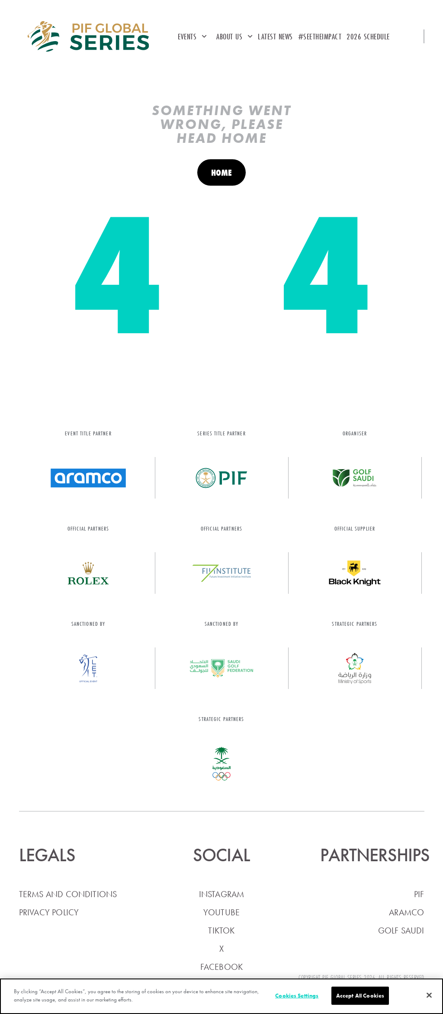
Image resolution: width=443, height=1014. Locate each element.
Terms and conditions (68, 894)
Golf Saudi (401, 930)
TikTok (221, 930)
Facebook (221, 966)
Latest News (275, 36)
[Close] (429, 994)
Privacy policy (49, 912)
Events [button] (192, 36)
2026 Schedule (368, 36)
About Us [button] (234, 36)
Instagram (221, 894)
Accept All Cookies (360, 995)
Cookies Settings (296, 995)
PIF (419, 894)
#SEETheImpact (320, 36)
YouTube (221, 912)
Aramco (406, 912)
